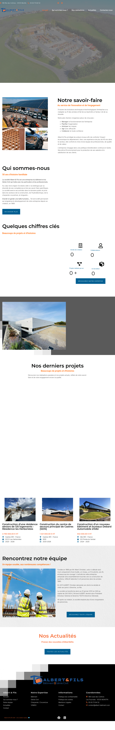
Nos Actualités (57, 636)
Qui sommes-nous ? (60, 10)
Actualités (92, 10)
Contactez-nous (106, 10)
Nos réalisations (78, 10)
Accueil (45, 10)
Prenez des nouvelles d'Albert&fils (57, 642)
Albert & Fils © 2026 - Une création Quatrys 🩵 (17, 717)
